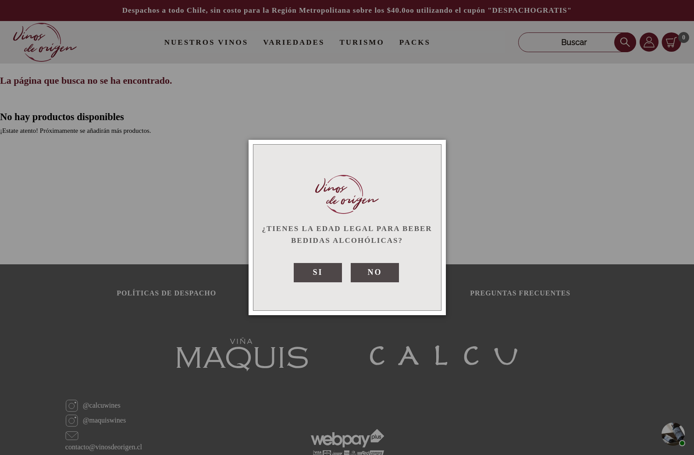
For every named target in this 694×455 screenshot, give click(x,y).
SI (318, 272)
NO (375, 272)
